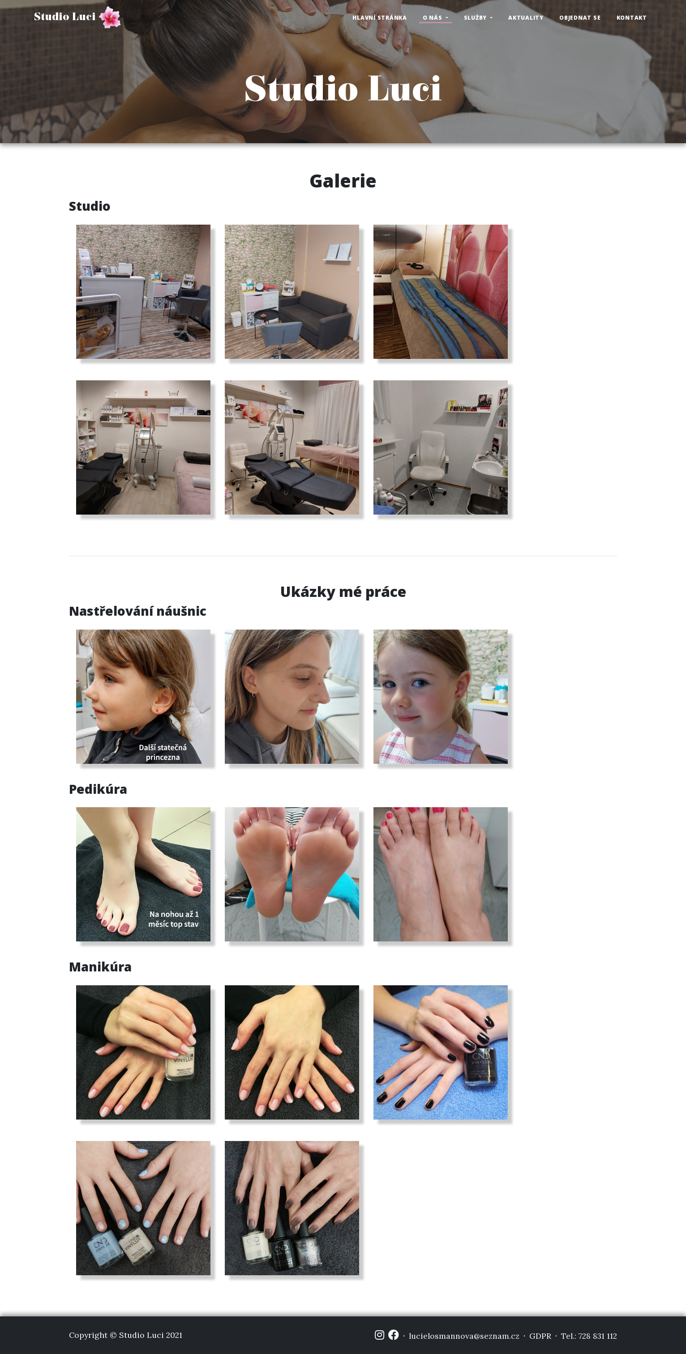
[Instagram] (379, 1335)
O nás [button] (433, 17)
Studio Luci (77, 17)
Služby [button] (476, 17)
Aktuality (526, 17)
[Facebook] (393, 1335)
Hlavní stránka (379, 17)
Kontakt (632, 17)
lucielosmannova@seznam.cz (464, 1336)
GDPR (540, 1336)
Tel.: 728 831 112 (589, 1336)
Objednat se (579, 17)
